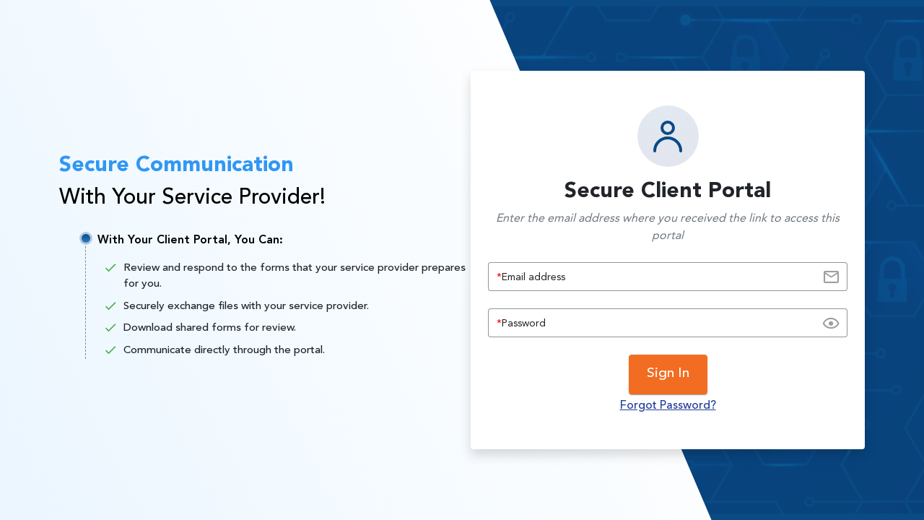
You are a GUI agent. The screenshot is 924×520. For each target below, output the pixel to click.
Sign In (668, 374)
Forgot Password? (668, 406)
